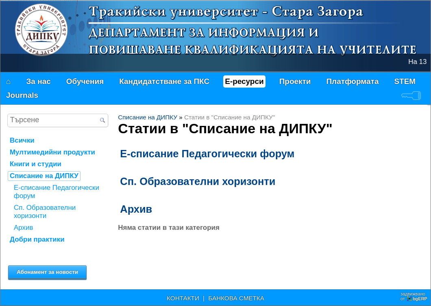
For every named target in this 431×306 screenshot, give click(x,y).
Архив (136, 209)
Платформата (352, 81)
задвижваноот (415, 296)
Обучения (85, 81)
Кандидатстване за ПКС (164, 81)
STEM (405, 81)
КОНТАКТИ (183, 298)
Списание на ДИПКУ (147, 117)
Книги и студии (35, 164)
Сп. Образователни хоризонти (197, 181)
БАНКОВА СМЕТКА (236, 298)
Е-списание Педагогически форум (207, 153)
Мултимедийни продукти (52, 152)
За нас (38, 81)
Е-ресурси (244, 81)
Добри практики (37, 239)
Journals (22, 95)
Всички (22, 140)
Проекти (295, 81)
